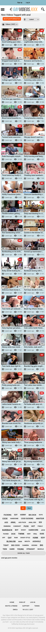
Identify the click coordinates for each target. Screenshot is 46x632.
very (29, 534)
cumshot (17, 526)
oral (35, 534)
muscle (41, 549)
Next (29, 508)
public (40, 526)
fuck (26, 526)
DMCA (15, 609)
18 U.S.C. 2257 (27, 609)
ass (6, 522)
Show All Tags (24, 553)
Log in (28, 2)
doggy (23, 530)
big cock (15, 545)
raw (16, 538)
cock (4, 518)
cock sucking (27, 519)
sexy (43, 538)
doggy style (25, 538)
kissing (34, 545)
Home (12, 602)
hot (33, 526)
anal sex (32, 522)
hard (12, 549)
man (20, 541)
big (41, 545)
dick (13, 534)
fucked (6, 534)
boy (16, 530)
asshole (37, 541)
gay (10, 538)
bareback (7, 530)
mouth (27, 541)
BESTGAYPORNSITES (12, 19)
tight (6, 545)
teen (5, 549)
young (20, 549)
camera (25, 545)
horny (23, 515)
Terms (37, 606)
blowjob (11, 541)
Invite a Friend (11, 606)
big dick (32, 515)
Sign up (19, 2)
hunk (35, 538)
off (3, 538)
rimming (7, 526)
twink (21, 534)
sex (40, 522)
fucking (7, 515)
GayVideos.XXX (20, 628)
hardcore (33, 530)
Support (25, 606)
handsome (14, 518)
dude (42, 534)
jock (43, 530)
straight (30, 549)
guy (15, 515)
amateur (40, 519)
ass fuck (22, 522)
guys (41, 515)
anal (13, 522)
